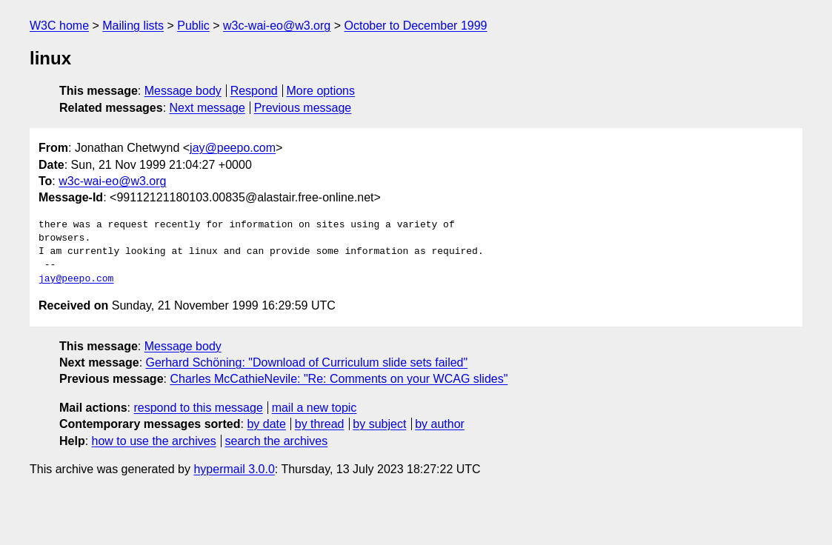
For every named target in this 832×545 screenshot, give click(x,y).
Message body (183, 90)
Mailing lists (133, 25)
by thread (320, 424)
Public (193, 25)
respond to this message (197, 407)
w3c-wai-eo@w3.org (276, 25)
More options (321, 90)
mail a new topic (314, 407)
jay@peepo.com (233, 147)
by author (440, 424)
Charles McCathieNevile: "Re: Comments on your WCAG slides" (338, 378)
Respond (254, 90)
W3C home (59, 25)
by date (266, 424)
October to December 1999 (415, 25)
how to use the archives (154, 441)
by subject (379, 424)
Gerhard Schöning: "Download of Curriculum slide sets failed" (307, 362)
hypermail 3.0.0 (233, 469)
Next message (207, 107)
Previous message (303, 107)
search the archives (276, 441)
